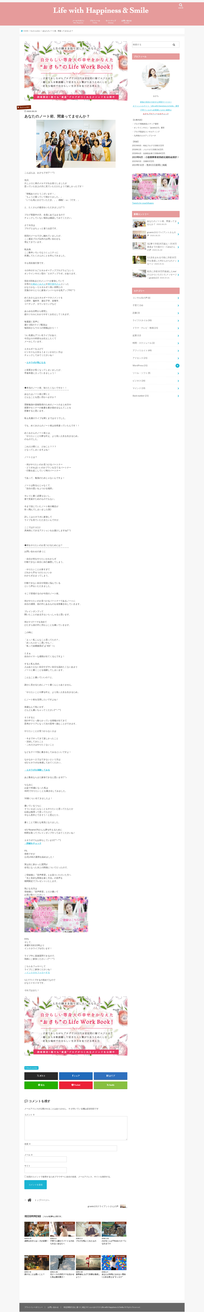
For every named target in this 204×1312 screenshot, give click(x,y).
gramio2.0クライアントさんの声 (154, 235)
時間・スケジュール (144, 343)
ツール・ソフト (141, 373)
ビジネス (139, 380)
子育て (138, 305)
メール (28, 1155)
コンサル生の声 (141, 298)
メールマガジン (78, 22)
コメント (29, 1115)
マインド (139, 388)
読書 (136, 313)
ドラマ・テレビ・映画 (145, 328)
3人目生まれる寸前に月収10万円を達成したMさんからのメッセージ (155, 261)
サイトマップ (111, 22)
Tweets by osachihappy (143, 203)
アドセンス (140, 358)
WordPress (140, 365)
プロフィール (95, 22)
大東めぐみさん (38, 284)
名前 (27, 1144)
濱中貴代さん (54, 284)
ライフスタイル (142, 320)
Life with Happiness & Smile (112, 1307)
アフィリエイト (142, 350)
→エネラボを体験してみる (37, 770)
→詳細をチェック (32, 843)
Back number (32, 1068)
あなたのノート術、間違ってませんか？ (155, 224)
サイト (27, 1166)
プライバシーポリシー (33, 1307)
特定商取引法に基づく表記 (74, 1307)
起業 (137, 335)
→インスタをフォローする (37, 972)
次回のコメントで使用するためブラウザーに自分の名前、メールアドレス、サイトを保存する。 (69, 1177)
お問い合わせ (126, 22)
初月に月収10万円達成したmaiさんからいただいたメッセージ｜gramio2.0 (155, 274)
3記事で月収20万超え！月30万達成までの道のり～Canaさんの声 (155, 247)
